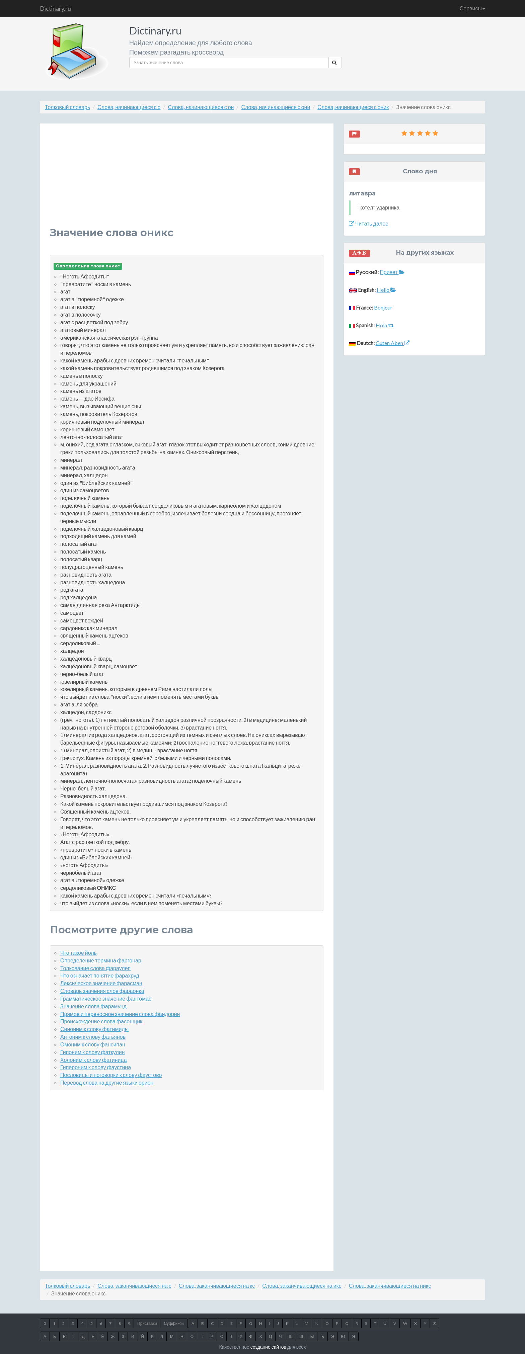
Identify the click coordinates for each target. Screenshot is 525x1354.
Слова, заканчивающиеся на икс (302, 1285)
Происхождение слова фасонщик (101, 1021)
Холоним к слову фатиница (93, 1059)
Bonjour (383, 307)
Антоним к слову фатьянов (93, 1036)
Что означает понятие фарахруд (99, 975)
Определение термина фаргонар (100, 960)
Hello (386, 289)
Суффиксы (174, 1323)
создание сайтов (268, 1347)
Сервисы (472, 8)
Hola (385, 325)
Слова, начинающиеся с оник (353, 107)
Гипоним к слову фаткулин (92, 1052)
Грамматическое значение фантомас (105, 998)
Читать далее (368, 223)
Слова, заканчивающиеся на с (134, 1285)
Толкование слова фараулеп (95, 968)
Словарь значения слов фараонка (102, 991)
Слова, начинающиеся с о (128, 107)
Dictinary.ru (55, 8)
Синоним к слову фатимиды (94, 1029)
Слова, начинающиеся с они (275, 107)
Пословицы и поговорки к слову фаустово (111, 1075)
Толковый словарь (67, 107)
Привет (392, 272)
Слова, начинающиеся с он (201, 107)
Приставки (147, 1323)
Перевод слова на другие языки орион (106, 1082)
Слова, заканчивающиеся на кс (217, 1285)
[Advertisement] (186, 180)
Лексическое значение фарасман (101, 983)
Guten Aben (392, 343)
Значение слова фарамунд (93, 1006)
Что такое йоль (78, 952)
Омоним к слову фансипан (92, 1044)
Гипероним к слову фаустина (95, 1067)
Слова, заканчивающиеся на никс (390, 1285)
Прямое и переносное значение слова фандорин (120, 1014)
